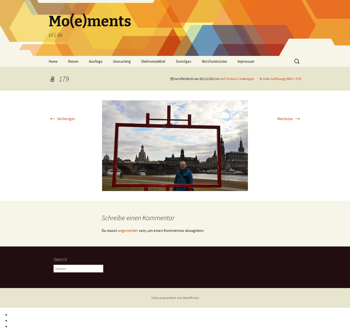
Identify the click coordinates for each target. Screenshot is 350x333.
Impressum (245, 61)
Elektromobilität (153, 61)
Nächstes (289, 118)
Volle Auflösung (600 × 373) (282, 79)
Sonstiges (183, 61)
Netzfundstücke (214, 61)
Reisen (73, 61)
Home (53, 61)
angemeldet (128, 230)
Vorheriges (62, 118)
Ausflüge (96, 61)
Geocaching (122, 61)
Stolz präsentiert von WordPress (175, 298)
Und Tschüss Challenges (236, 79)
